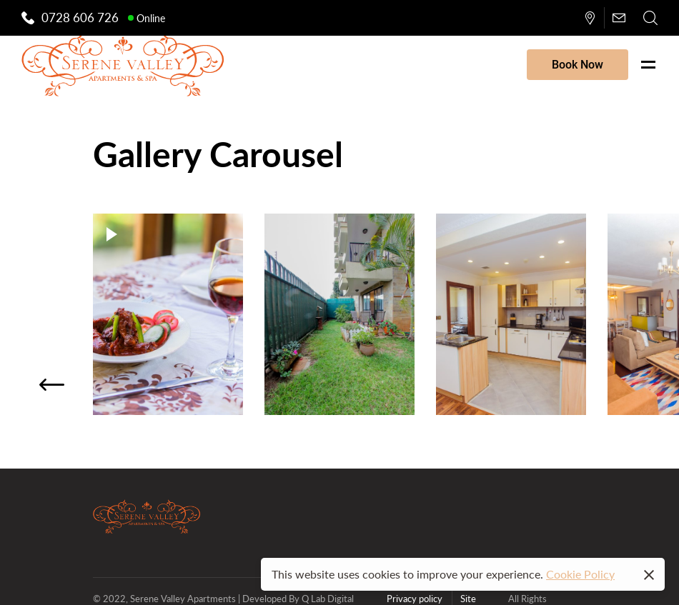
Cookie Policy (580, 574)
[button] (51, 384)
